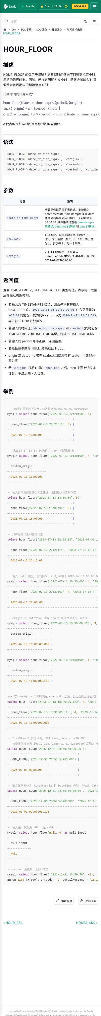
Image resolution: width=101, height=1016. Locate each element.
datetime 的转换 (65, 226)
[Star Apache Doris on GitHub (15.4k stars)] (54, 6)
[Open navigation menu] (94, 6)
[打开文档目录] (94, 21)
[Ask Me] (27, 6)
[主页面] (5, 29)
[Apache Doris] (10, 6)
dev (14, 29)
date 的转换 (86, 226)
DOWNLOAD (80, 6)
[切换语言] (85, 21)
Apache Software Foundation (54, 1011)
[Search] (41, 21)
